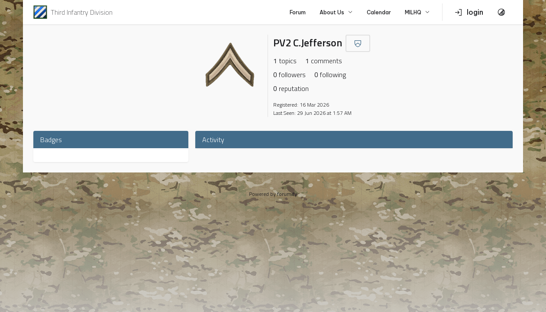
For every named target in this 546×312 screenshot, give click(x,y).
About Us (336, 12)
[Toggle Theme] (501, 12)
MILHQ (417, 12)
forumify (287, 194)
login (469, 12)
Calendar (379, 12)
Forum (298, 12)
